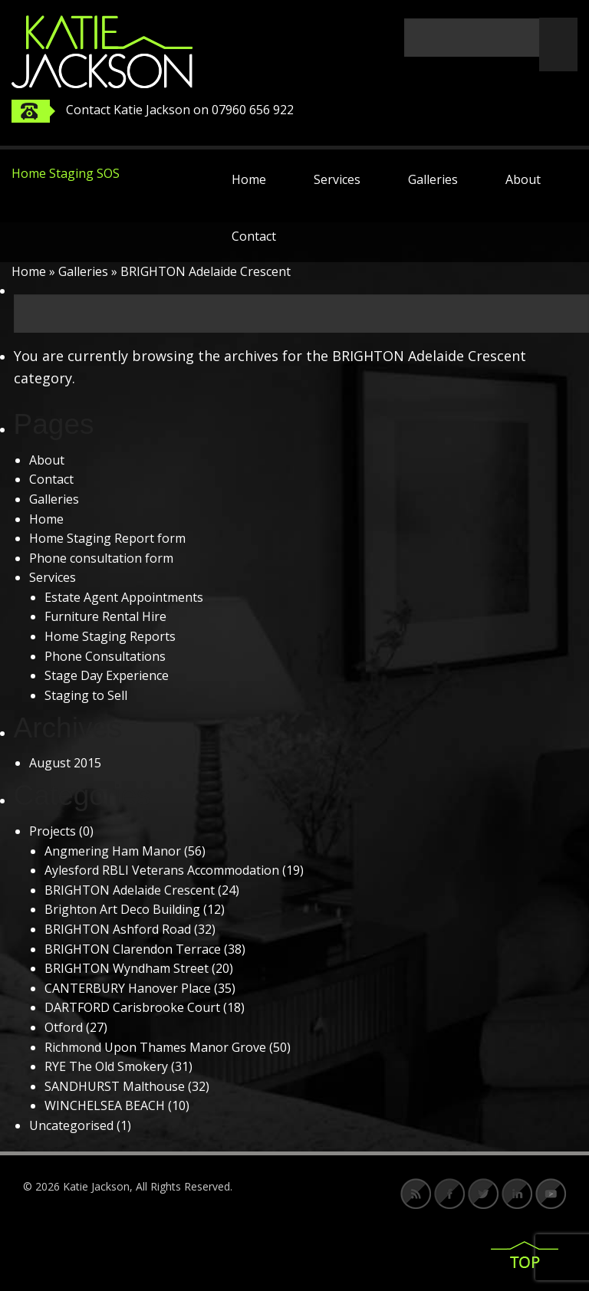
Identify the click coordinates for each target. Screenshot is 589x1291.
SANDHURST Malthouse (114, 1086)
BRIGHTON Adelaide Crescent (129, 890)
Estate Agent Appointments (123, 597)
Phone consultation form (101, 558)
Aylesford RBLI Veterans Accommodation (161, 870)
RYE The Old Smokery (106, 1066)
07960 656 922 (253, 109)
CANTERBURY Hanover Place (127, 988)
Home (249, 179)
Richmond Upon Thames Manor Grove (155, 1047)
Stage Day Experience (106, 675)
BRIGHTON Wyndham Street (126, 968)
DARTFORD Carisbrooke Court (132, 1007)
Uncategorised (71, 1125)
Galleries (433, 179)
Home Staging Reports (110, 636)
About (523, 179)
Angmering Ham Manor (112, 851)
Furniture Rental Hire (105, 616)
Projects (52, 831)
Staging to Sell (85, 695)
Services (337, 179)
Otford (63, 1027)
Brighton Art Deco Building (122, 909)
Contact (254, 236)
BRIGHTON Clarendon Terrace (132, 949)
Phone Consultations (105, 656)
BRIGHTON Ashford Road (117, 929)
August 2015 (65, 762)
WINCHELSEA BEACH (104, 1105)
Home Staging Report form (107, 538)
